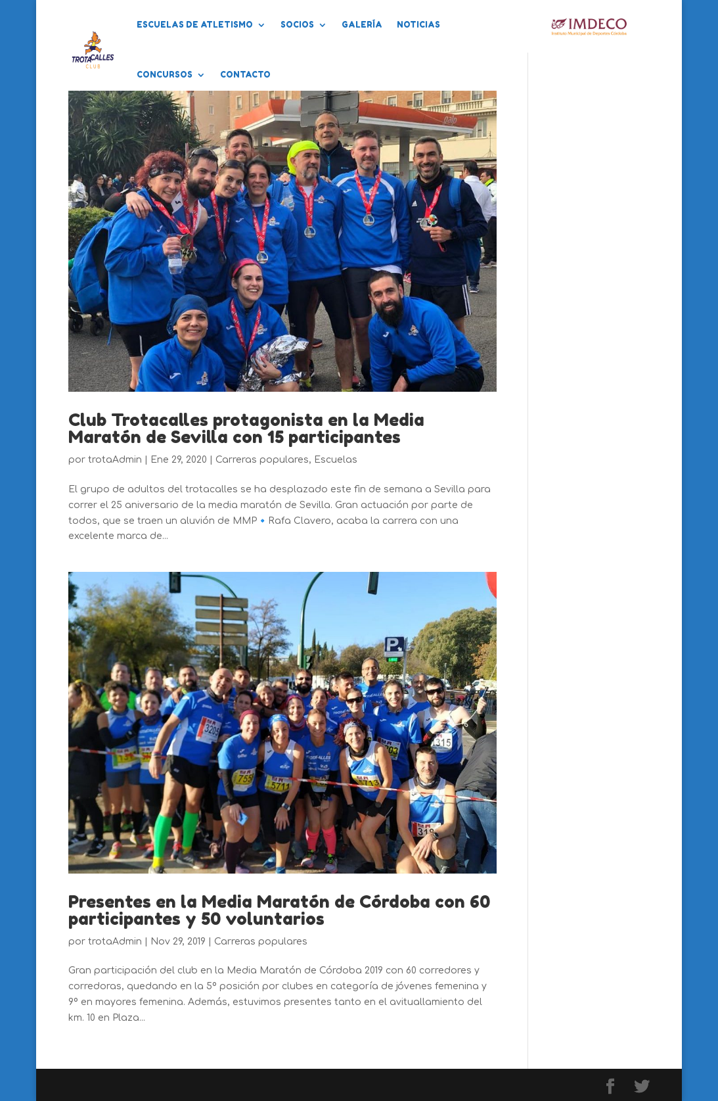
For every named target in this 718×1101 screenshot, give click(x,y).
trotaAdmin (115, 460)
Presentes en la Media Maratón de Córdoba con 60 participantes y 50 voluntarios (279, 910)
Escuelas (335, 460)
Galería (362, 25)
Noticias (418, 25)
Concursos (164, 75)
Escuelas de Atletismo (195, 25)
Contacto (245, 75)
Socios (297, 25)
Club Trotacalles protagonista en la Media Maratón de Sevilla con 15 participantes (246, 428)
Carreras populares (262, 460)
